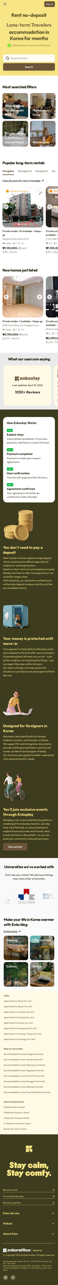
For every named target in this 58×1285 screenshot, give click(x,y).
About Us (37, 1250)
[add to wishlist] (38, 191)
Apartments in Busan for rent (18, 1006)
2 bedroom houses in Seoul (16, 1118)
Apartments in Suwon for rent (18, 1022)
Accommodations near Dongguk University (24, 1081)
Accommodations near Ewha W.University (24, 1075)
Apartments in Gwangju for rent (19, 1039)
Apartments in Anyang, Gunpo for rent (22, 1033)
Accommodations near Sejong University (23, 1086)
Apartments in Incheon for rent (19, 1012)
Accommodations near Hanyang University (24, 1065)
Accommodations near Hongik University (23, 1054)
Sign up (49, 4)
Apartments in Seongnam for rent (20, 1028)
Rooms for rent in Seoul (15, 1128)
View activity (15, 846)
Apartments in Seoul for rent (18, 1001)
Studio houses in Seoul (14, 1107)
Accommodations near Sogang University (24, 1070)
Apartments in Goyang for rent (19, 1017)
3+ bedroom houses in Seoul (17, 1123)
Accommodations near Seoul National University (27, 1092)
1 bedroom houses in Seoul (16, 1112)
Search (29, 66)
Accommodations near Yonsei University (23, 1059)
